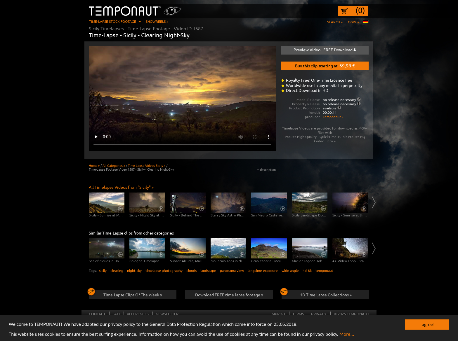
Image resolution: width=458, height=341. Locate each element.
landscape (208, 270)
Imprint (277, 313)
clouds (191, 270)
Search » (335, 22)
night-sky (134, 270)
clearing (116, 270)
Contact (97, 313)
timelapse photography (164, 270)
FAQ (116, 313)
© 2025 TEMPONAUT (351, 313)
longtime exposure (263, 270)
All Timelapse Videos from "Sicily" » (121, 187)
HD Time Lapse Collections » (317, 293)
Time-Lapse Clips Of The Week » (125, 293)
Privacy (319, 313)
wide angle (290, 270)
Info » (331, 141)
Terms (298, 313)
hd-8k (307, 270)
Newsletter (167, 313)
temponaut (324, 270)
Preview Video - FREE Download (325, 49)
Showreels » (157, 21)
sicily (103, 270)
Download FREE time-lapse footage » (229, 294)
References (138, 313)
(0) (360, 10)
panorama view (232, 270)
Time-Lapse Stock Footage (112, 21)
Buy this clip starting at (325, 65)
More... (346, 334)
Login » (352, 22)
